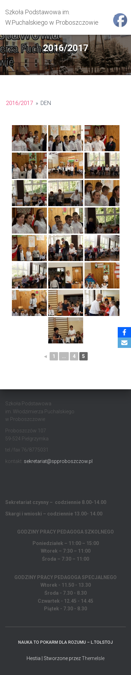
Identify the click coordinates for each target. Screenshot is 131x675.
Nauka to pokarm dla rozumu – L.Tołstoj (65, 642)
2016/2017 (19, 103)
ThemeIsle (93, 658)
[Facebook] (124, 332)
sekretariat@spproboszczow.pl (58, 461)
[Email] (124, 343)
